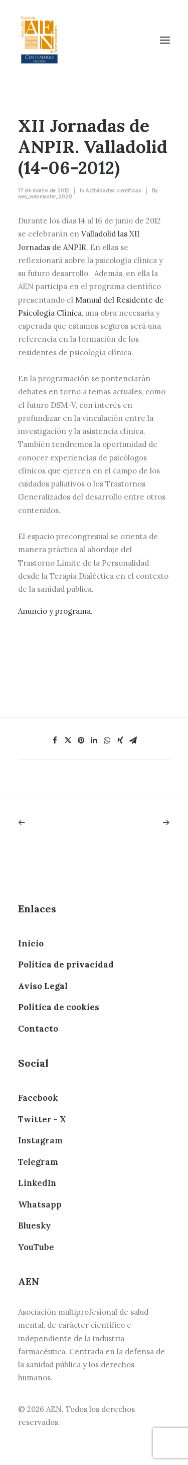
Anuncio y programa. (55, 611)
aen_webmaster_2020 (45, 196)
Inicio (31, 943)
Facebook (38, 1097)
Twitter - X (42, 1119)
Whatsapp (40, 1204)
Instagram (40, 1140)
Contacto (38, 1028)
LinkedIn (37, 1182)
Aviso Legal (43, 986)
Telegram (38, 1161)
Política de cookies (58, 1007)
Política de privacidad (66, 964)
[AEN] (39, 40)
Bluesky (34, 1225)
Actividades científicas (113, 190)
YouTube (36, 1247)
